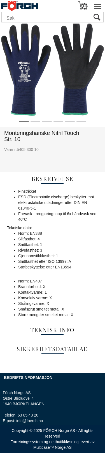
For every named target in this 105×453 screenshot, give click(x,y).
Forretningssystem (26, 442)
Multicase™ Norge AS (52, 447)
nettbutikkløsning (64, 442)
